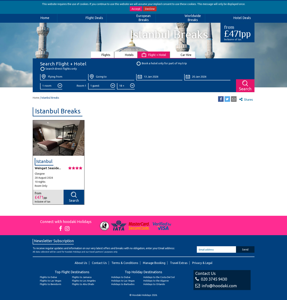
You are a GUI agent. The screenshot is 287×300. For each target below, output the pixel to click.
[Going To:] (111, 77)
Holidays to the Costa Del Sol (159, 277)
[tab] (102, 55)
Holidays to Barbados (123, 284)
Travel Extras (179, 263)
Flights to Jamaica (81, 277)
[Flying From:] (63, 77)
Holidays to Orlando (154, 284)
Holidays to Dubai (120, 277)
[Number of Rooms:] (51, 86)
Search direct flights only (58, 69)
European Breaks (143, 18)
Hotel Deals (242, 18)
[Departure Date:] (159, 77)
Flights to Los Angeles (84, 280)
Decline (150, 8)
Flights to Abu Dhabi (83, 284)
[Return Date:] (207, 77)
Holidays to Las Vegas (123, 280)
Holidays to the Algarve (156, 280)
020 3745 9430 (211, 279)
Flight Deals (94, 18)
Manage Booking (154, 263)
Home (44, 18)
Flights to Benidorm (50, 284)
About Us (81, 263)
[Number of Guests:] (101, 86)
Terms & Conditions (124, 263)
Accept (136, 8)
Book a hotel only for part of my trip (161, 63)
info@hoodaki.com (216, 285)
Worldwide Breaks (193, 18)
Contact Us (99, 263)
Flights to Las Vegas (50, 280)
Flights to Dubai (48, 277)
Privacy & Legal (202, 263)
